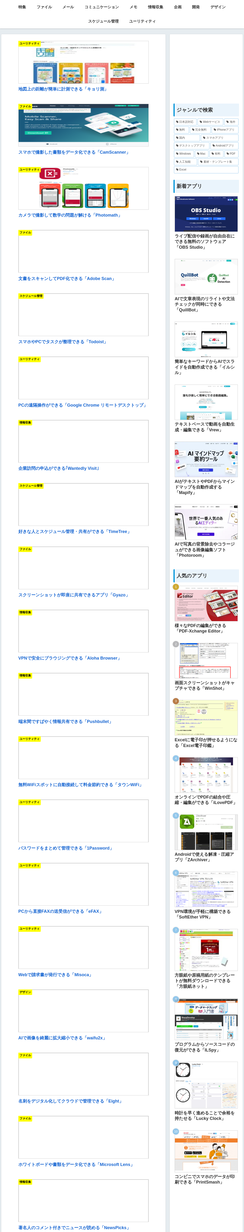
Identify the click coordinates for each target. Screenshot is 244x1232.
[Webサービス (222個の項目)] (210, 122)
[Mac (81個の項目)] (201, 153)
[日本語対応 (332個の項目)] (185, 122)
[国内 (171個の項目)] (187, 138)
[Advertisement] (83, 855)
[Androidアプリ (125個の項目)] (224, 145)
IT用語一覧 (116, 1217)
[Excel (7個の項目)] (206, 169)
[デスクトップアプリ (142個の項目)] (191, 145)
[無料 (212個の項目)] (181, 129)
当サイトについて (89, 1217)
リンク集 (136, 1217)
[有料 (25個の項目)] (216, 153)
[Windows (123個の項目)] (184, 153)
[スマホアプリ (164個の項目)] (219, 138)
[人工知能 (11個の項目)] (185, 162)
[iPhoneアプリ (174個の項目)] (225, 129)
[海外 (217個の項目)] (231, 122)
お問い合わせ (158, 1217)
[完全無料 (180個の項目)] (200, 129)
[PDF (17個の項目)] (231, 153)
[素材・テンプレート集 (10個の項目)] (218, 162)
